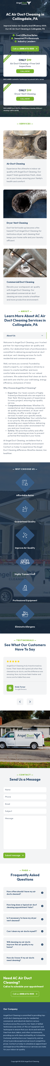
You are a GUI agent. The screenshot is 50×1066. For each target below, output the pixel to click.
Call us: (23, 48)
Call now (25, 71)
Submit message (12, 855)
